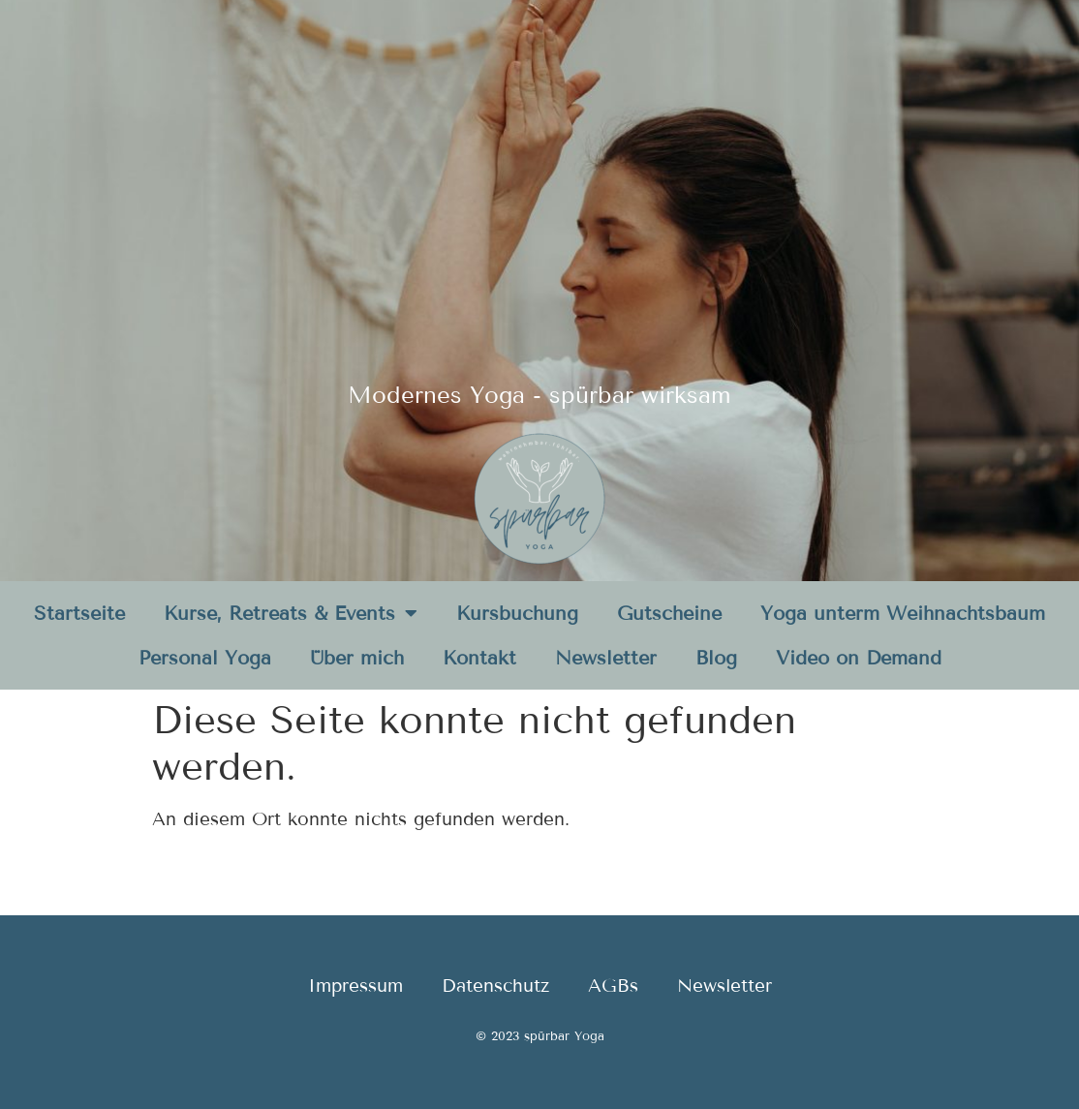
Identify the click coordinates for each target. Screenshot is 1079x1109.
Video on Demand (858, 657)
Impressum (355, 985)
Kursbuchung (517, 613)
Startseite (79, 613)
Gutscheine (669, 613)
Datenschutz (495, 985)
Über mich (357, 657)
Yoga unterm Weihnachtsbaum (902, 613)
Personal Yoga (205, 657)
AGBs (613, 985)
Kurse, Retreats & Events (290, 613)
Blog (716, 657)
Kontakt (479, 657)
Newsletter (606, 657)
